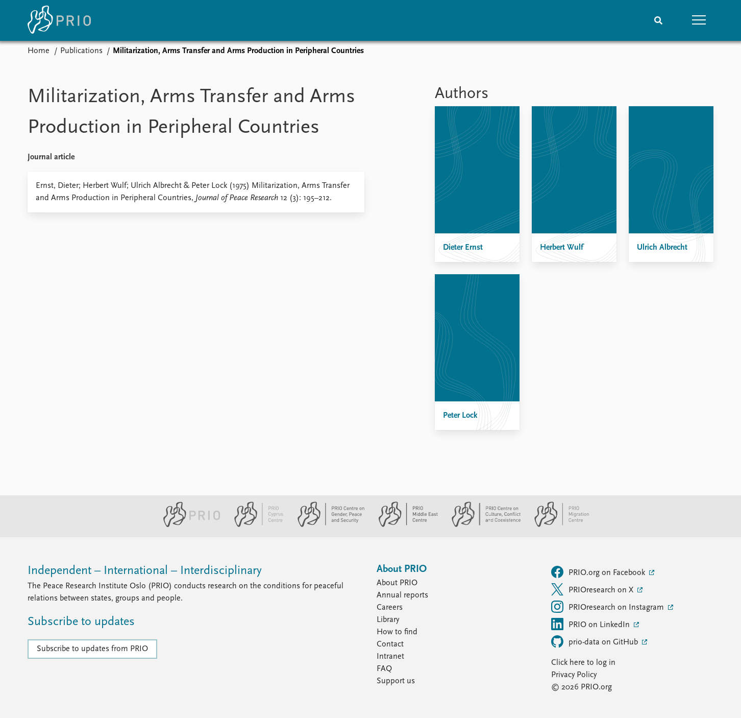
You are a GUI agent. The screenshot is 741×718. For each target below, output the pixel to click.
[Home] (59, 20)
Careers (390, 608)
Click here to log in (583, 663)
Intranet (390, 657)
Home (39, 51)
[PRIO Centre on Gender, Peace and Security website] (326, 525)
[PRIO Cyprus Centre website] (254, 525)
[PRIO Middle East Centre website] (403, 525)
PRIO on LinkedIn (591, 624)
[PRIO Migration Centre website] (556, 525)
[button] (699, 20)
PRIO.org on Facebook (599, 572)
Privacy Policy (574, 675)
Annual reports (402, 595)
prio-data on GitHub (595, 641)
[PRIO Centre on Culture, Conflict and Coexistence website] (482, 525)
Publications (81, 51)
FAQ (384, 669)
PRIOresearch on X (593, 589)
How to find (397, 632)
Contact (390, 644)
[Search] (658, 20)
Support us (396, 681)
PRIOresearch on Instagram (608, 607)
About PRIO (397, 583)
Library (388, 620)
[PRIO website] (187, 525)
